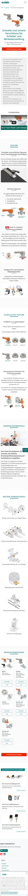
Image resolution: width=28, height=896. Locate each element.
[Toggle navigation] (25, 2)
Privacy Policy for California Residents (9, 895)
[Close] (26, 876)
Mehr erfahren (22, 790)
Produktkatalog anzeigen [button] (14, 49)
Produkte (4, 863)
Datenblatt (7, 681)
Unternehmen (5, 870)
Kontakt (5, 850)
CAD (7, 685)
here (4, 888)
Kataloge (4, 868)
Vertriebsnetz (5, 866)
